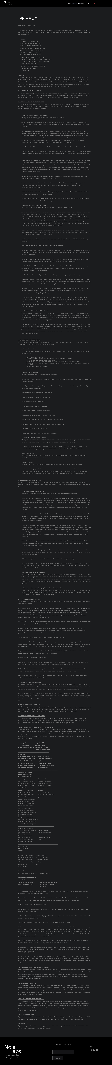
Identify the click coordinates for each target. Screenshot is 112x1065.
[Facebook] (94, 1050)
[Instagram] (91, 1050)
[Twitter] (97, 1050)
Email (53, 1048)
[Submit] (57, 1058)
